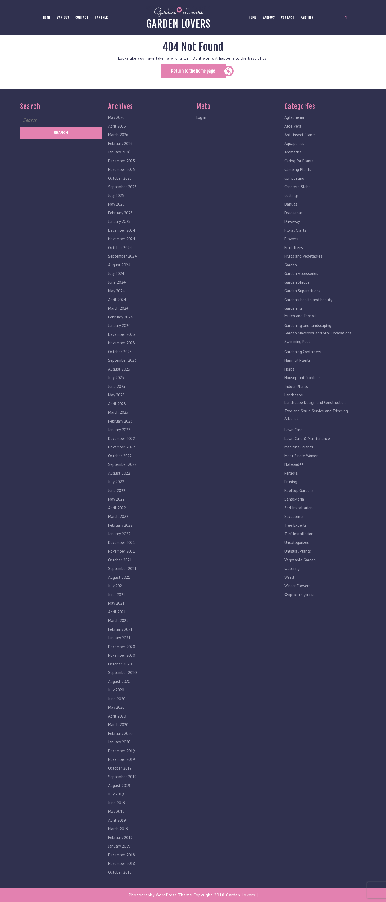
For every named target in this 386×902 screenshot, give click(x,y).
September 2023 (122, 362)
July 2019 (116, 796)
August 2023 (119, 371)
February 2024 (120, 319)
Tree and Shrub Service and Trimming (316, 413)
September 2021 (122, 571)
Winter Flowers (297, 588)
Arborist (291, 421)
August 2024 (119, 267)
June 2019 (116, 805)
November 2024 (121, 241)
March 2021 (118, 623)
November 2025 (121, 172)
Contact (82, 17)
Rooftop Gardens (299, 493)
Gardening (293, 310)
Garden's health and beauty (308, 302)
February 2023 (120, 423)
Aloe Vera (292, 128)
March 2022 (118, 519)
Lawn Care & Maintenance (307, 441)
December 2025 (121, 163)
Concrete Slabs (297, 189)
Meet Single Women (301, 458)
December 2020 (121, 649)
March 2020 (118, 727)
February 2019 (120, 840)
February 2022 (120, 527)
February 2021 (120, 632)
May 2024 (116, 293)
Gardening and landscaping (307, 328)
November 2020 (121, 657)
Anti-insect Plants (300, 137)
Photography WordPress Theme (160, 894)
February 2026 (120, 146)
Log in (201, 120)
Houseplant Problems (302, 380)
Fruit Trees (293, 250)
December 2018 (121, 857)
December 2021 (121, 545)
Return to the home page (198, 73)
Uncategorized (296, 545)
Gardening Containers (302, 354)
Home (47, 17)
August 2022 (119, 475)
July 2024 (116, 276)
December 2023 (121, 337)
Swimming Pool (297, 344)
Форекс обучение (300, 597)
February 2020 (120, 736)
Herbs (289, 371)
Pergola (291, 475)
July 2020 (116, 692)
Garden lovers (178, 24)
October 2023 (120, 354)
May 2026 (116, 120)
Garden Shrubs (297, 284)
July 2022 (116, 484)
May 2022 (116, 501)
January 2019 (119, 848)
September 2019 (122, 779)
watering (292, 571)
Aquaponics (294, 146)
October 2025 (120, 180)
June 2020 (116, 701)
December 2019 (121, 753)
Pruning (290, 484)
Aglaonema (294, 120)
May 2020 (116, 709)
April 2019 (117, 822)
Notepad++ (293, 467)
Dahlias (290, 206)
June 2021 (116, 597)
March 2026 (118, 137)
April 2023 (117, 406)
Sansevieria (294, 501)
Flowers (291, 241)
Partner (101, 17)
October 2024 (120, 250)
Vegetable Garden (300, 562)
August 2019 (119, 788)
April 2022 (117, 510)
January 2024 (119, 328)
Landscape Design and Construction (315, 405)
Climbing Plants (297, 172)
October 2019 (120, 770)
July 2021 (116, 588)
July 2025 (116, 198)
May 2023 (116, 397)
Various (63, 17)
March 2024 (118, 310)
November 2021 (121, 553)
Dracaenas (293, 215)
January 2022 (119, 536)
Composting (294, 180)
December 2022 (121, 441)
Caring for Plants (299, 163)
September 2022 (122, 467)
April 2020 (117, 718)
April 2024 (117, 302)
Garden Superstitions (302, 293)
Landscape (293, 397)
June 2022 (116, 493)
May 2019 (116, 814)
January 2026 (119, 154)
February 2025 (120, 215)
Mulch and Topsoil (300, 318)
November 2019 (121, 762)
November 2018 (121, 866)
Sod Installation (298, 510)
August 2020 (119, 684)
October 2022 (120, 458)
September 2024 (122, 258)
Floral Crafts (295, 232)
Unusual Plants (297, 553)
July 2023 (116, 380)
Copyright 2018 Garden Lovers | (225, 894)
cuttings (291, 198)
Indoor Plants (296, 389)
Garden (290, 267)
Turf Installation (298, 536)
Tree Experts (295, 527)
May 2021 (116, 605)
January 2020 (119, 744)
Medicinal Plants (298, 449)
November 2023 (121, 345)
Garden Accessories (301, 276)
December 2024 (121, 232)
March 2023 (118, 414)
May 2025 (116, 206)
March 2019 (118, 831)
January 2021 (119, 640)
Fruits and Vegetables (303, 258)
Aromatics (293, 154)
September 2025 (122, 189)
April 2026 (117, 128)
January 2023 (119, 432)
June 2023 (116, 389)
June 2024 (116, 284)
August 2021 (119, 579)
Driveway (292, 224)
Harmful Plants (297, 362)
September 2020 (122, 675)
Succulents (294, 519)
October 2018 (120, 874)
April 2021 (117, 614)
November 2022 (121, 449)
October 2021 (120, 562)
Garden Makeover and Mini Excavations (318, 335)
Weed (289, 579)
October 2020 (120, 666)
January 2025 (119, 224)
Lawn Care (293, 432)
